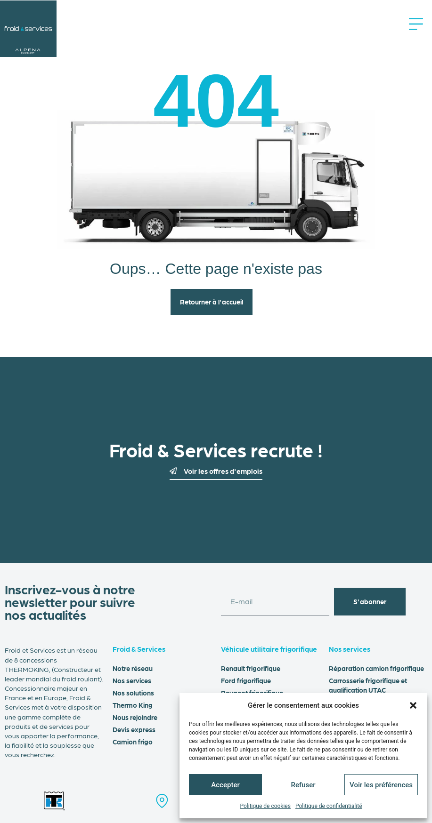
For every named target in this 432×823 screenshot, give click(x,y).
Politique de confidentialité (328, 806)
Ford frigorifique (246, 680)
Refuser (303, 785)
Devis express (134, 729)
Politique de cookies (265, 806)
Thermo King (133, 705)
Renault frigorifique (250, 668)
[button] (413, 705)
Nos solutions (133, 692)
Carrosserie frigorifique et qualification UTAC (368, 685)
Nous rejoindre (135, 717)
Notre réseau (133, 668)
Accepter (225, 785)
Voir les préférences (381, 785)
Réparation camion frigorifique (376, 668)
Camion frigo (133, 741)
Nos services (132, 680)
